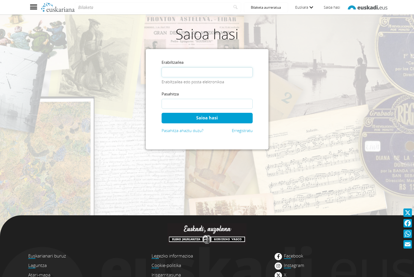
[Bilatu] (235, 7)
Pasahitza (170, 93)
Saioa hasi (332, 7)
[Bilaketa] (152, 7)
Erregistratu (242, 130)
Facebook (293, 256)
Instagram (294, 265)
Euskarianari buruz (47, 256)
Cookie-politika (166, 265)
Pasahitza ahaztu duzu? (182, 130)
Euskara (304, 7)
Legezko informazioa (172, 256)
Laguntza (37, 265)
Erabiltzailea (173, 62)
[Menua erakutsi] (33, 7)
